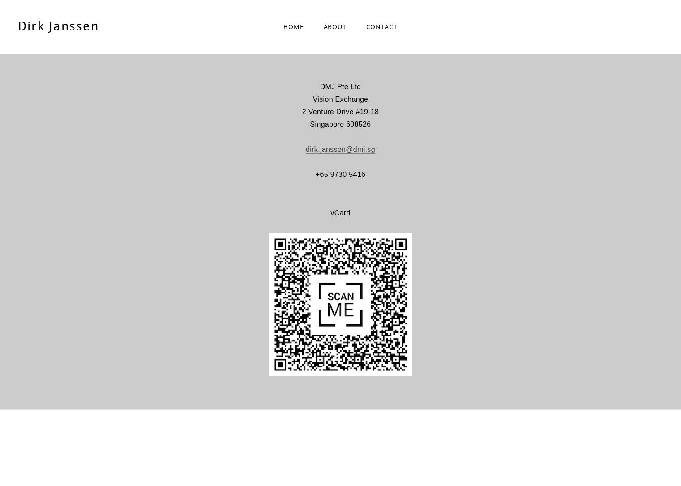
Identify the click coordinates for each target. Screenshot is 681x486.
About (335, 26)
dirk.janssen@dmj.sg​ (340, 149)
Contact (382, 26)
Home (293, 26)
